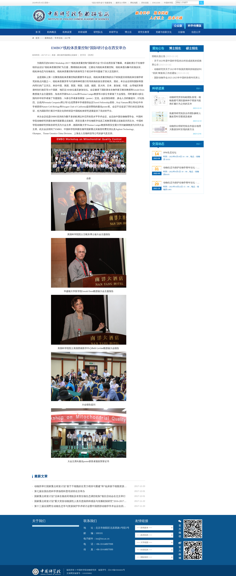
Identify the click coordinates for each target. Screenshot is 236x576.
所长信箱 (145, 3)
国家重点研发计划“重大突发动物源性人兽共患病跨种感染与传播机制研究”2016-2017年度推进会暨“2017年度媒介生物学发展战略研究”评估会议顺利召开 (80, 501)
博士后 (128, 32)
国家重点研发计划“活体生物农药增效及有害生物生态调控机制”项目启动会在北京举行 (80, 496)
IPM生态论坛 (169, 152)
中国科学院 (168, 3)
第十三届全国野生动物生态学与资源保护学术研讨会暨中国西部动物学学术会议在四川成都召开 (80, 506)
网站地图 (134, 3)
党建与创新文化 (164, 32)
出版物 (181, 32)
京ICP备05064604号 (116, 570)
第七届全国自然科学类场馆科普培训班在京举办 (59, 491)
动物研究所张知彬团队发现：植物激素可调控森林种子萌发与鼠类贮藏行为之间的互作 (185, 100)
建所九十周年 (121, 3)
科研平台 (113, 32)
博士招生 (175, 48)
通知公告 (158, 48)
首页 (37, 38)
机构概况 (51, 32)
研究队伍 (98, 32)
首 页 (38, 32)
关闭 (90, 55)
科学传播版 (194, 25)
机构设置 (67, 32)
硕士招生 (192, 48)
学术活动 (58, 38)
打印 (83, 55)
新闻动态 (49, 38)
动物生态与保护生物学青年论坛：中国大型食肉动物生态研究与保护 (182, 182)
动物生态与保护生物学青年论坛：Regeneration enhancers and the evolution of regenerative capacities (182, 167)
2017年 (67, 38)
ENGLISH (156, 3)
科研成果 (82, 32)
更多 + (198, 88)
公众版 (178, 25)
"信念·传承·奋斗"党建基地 (102, 3)
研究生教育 (143, 32)
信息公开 (195, 32)
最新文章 (41, 476)
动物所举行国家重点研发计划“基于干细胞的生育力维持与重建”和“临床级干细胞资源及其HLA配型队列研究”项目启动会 (80, 486)
